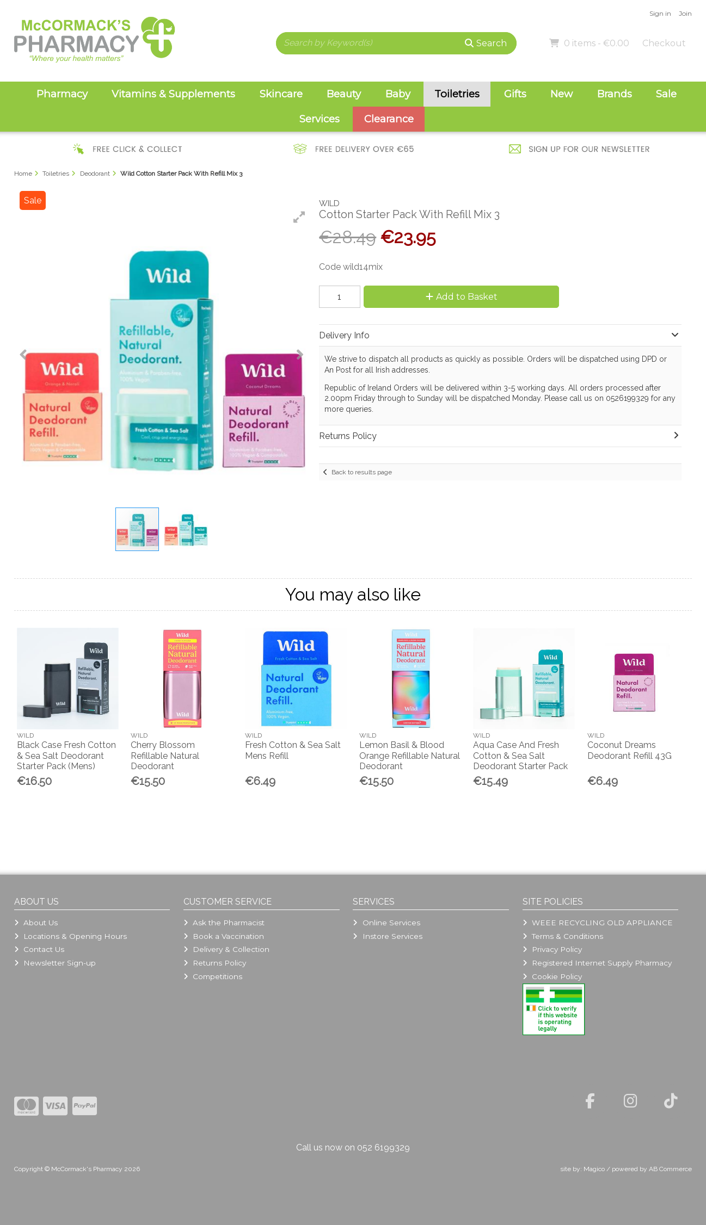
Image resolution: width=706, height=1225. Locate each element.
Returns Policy (214, 962)
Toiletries (457, 94)
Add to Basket (462, 297)
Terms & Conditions (563, 936)
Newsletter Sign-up (55, 962)
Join (685, 13)
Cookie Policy (552, 976)
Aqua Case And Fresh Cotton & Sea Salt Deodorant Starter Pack (520, 755)
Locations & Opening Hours (70, 936)
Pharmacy (62, 94)
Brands (614, 94)
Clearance (389, 119)
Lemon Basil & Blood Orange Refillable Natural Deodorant (409, 755)
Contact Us (39, 949)
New (561, 94)
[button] (299, 217)
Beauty (344, 94)
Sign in (660, 13)
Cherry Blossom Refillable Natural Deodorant (165, 755)
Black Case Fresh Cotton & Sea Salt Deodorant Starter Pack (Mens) (66, 755)
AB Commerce (670, 1169)
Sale (666, 94)
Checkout (664, 43)
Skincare (281, 94)
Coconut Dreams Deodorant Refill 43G (629, 750)
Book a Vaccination (223, 936)
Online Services (386, 922)
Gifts (515, 94)
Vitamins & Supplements (173, 94)
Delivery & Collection (226, 949)
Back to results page (361, 472)
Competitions (212, 976)
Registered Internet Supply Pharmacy (597, 962)
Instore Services (387, 936)
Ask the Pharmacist (224, 922)
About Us (36, 922)
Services (319, 119)
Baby (397, 94)
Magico (594, 1169)
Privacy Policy (552, 949)
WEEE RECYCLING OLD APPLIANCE (598, 922)
